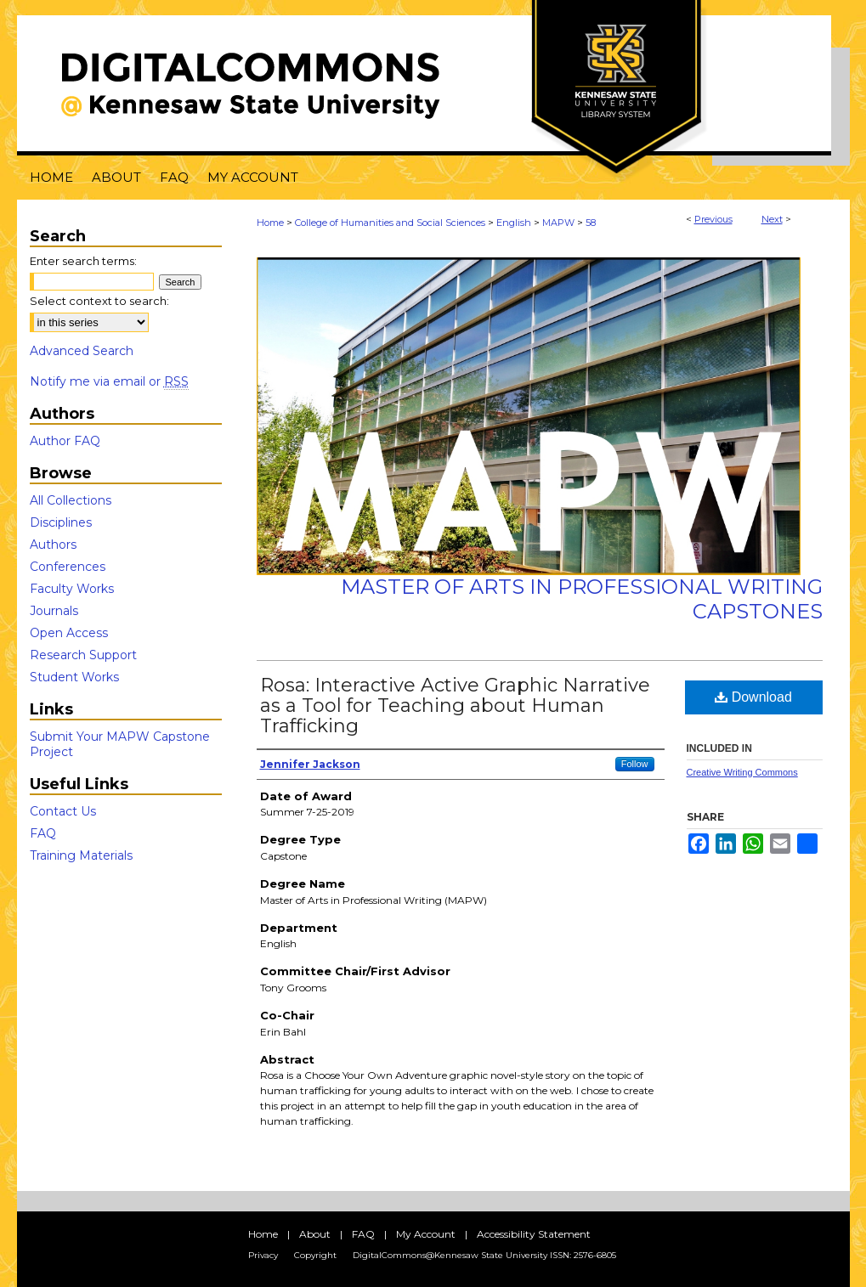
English (513, 223)
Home (270, 223)
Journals (54, 610)
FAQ (43, 833)
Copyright (315, 1255)
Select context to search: (99, 301)
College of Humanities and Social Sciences (390, 223)
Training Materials (81, 855)
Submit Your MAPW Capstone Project (120, 744)
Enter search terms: (83, 261)
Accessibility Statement (534, 1234)
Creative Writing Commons (742, 772)
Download (753, 697)
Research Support (83, 655)
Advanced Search (81, 350)
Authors (53, 544)
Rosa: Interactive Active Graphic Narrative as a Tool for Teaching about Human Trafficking (455, 705)
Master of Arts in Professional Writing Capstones (582, 599)
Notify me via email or (109, 381)
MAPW (558, 223)
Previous (713, 219)
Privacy (263, 1255)
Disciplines (61, 522)
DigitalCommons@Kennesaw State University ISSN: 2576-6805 (484, 1255)
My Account (426, 1234)
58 (591, 223)
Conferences (67, 566)
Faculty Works (72, 588)
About (315, 1234)
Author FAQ (65, 441)
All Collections (70, 500)
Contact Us (63, 811)
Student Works (74, 677)
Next (772, 219)
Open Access (69, 633)
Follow (634, 764)
